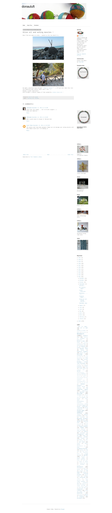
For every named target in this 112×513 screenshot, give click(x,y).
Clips (84, 343)
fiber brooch (85, 451)
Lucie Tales (30, 125)
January (82, 318)
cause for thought (81, 430)
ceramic (79, 431)
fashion (81, 449)
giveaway (83, 456)
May (81, 311)
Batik (78, 332)
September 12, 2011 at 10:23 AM (41, 125)
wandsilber (80, 493)
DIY (78, 346)
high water (85, 460)
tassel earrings (81, 485)
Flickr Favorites (82, 291)
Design (82, 350)
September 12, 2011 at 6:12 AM (40, 107)
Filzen (84, 364)
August (81, 305)
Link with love (84, 382)
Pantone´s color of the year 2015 (82, 396)
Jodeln (84, 376)
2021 (79, 257)
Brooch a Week (81, 341)
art (82, 423)
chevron (86, 431)
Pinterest (79, 402)
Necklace (82, 392)
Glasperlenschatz (80, 372)
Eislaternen (80, 355)
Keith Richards (80, 377)
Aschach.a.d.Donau (81, 330)
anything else (30, 98)
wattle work (79, 494)
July (81, 307)
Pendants (84, 397)
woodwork (81, 495)
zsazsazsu (29, 107)
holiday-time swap (84, 463)
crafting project (82, 436)
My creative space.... (82, 288)
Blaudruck (86, 337)
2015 (79, 269)
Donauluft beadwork (82, 351)
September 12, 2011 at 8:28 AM (40, 117)
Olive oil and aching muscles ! (83, 300)
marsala (78, 465)
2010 (79, 321)
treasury (79, 490)
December (82, 278)
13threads (29, 117)
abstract (82, 419)
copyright (81, 62)
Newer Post (26, 154)
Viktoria (81, 35)
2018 (79, 263)
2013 (79, 273)
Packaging (79, 394)
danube (82, 438)
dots (87, 440)
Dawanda (83, 346)
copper (84, 435)
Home (24, 25)
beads (82, 427)
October (82, 282)
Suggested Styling (80, 412)
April (81, 313)
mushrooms (79, 468)
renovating (82, 477)
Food (87, 367)
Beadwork (80, 334)
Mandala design (81, 386)
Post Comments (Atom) (36, 157)
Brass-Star (79, 339)
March (81, 315)
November (82, 280)
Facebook (36, 25)
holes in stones (83, 461)
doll (87, 439)
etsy (78, 447)
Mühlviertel (85, 390)
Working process (82, 418)
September (82, 284)
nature (78, 469)
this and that (82, 487)
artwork (86, 425)
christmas (82, 432)
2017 (79, 265)
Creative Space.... (82, 297)
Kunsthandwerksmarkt (81, 381)
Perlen (78, 398)
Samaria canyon (48, 88)
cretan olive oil (57, 92)
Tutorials (82, 417)
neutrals (86, 469)
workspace (79, 498)
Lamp (78, 382)
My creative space (82, 388)
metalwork (80, 467)
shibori (78, 478)
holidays (37, 98)
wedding (86, 494)
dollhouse (81, 440)
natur (84, 468)
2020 (79, 259)
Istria (78, 376)
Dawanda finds (84, 348)
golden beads (80, 457)
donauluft (28, 6)
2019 (79, 261)
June (81, 309)
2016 (79, 267)
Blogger (63, 509)
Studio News (80, 410)
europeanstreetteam (82, 448)
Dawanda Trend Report (82, 347)
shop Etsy (29, 25)
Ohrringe (79, 393)
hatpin (78, 460)
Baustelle (84, 332)
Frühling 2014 (80, 369)
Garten (78, 371)
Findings (79, 365)
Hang (78, 373)
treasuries (80, 489)
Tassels (79, 414)
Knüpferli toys (81, 380)
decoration (79, 439)
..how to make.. (82, 326)
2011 (79, 276)
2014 (79, 271)
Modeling (79, 388)
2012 (79, 274)
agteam (78, 421)
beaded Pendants (83, 426)
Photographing (80, 401)
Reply (28, 112)
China (78, 342)
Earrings (79, 354)
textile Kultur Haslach (82, 486)
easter (78, 443)
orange (84, 472)
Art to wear (84, 328)
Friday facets (82, 368)
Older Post (70, 154)
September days (83, 303)
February (82, 316)
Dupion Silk (83, 352)
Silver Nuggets (82, 405)
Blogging (82, 338)
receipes (86, 476)
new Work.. (82, 285)
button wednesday (81, 429)
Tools (86, 415)
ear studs (82, 442)
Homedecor (83, 373)
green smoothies (81, 459)
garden (86, 455)
